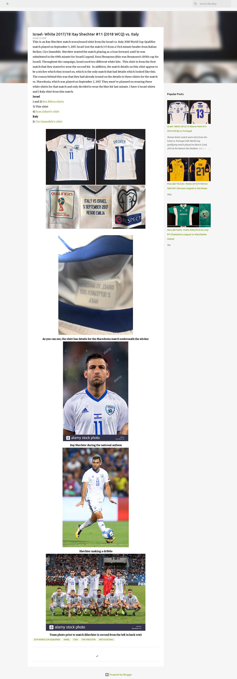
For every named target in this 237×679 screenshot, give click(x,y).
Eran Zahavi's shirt (47, 111)
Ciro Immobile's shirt (48, 121)
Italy (75, 639)
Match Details (106, 639)
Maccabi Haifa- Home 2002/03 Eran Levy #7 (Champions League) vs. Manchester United (187, 234)
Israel (67, 639)
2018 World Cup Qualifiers (47, 639)
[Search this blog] (215, 3)
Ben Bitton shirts (53, 101)
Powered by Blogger (118, 674)
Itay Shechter (88, 639)
